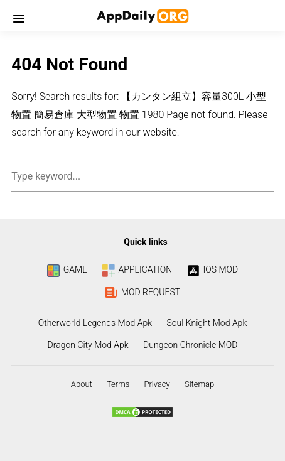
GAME (67, 269)
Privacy (156, 384)
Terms (118, 384)
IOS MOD (213, 269)
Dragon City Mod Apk (88, 345)
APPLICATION (137, 269)
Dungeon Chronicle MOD (190, 345)
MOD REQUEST (142, 292)
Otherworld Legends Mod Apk (95, 323)
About (81, 384)
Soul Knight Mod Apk (206, 323)
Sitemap (199, 384)
